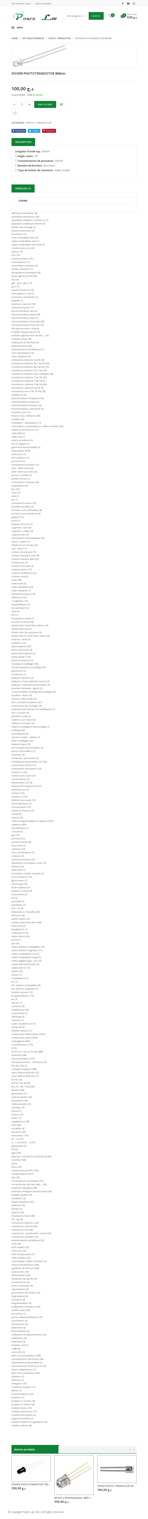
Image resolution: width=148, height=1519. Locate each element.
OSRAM (23, 200)
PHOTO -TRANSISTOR (60, 38)
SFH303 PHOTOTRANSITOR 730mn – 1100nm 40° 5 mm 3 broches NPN (31, 1484)
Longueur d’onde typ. (28, 151)
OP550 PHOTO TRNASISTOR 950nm (117, 1486)
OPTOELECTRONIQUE (33, 38)
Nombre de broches (28, 165)
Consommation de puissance (34, 160)
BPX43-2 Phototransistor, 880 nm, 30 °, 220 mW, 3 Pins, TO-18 (74, 1497)
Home (14, 38)
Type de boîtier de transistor (34, 170)
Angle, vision (24, 156)
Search (96, 15)
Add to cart (45, 104)
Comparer (61, 104)
